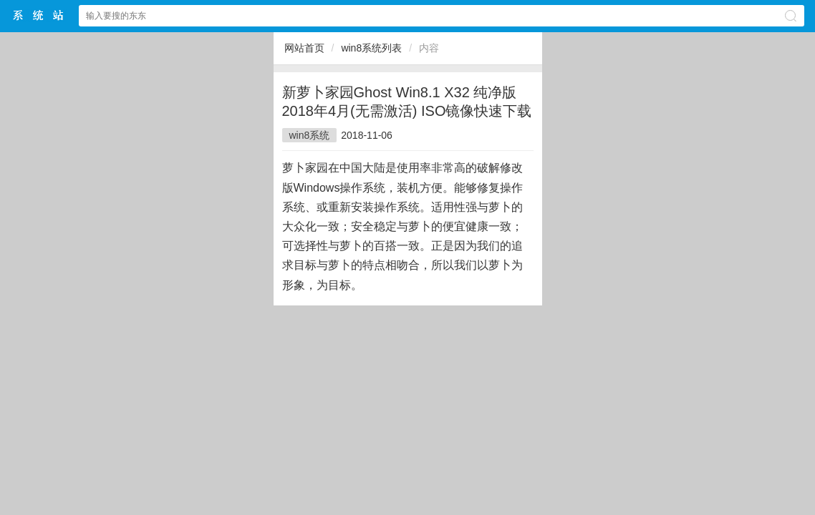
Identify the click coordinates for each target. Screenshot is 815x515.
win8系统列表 (371, 48)
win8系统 (309, 135)
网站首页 (304, 48)
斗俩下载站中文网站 (39, 15)
